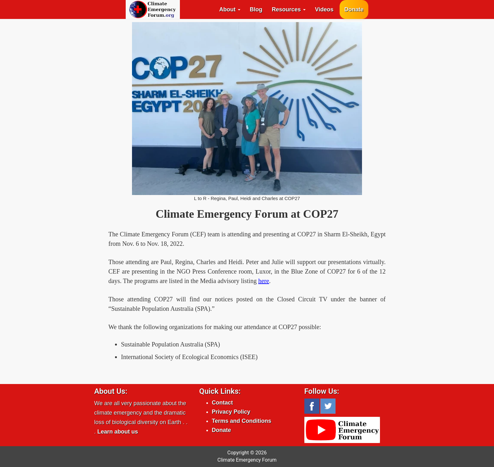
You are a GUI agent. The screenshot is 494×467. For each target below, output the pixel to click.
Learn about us (117, 432)
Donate (354, 9)
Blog (256, 9)
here (263, 280)
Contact (222, 402)
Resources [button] (289, 9)
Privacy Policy (231, 412)
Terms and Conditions (241, 421)
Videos (324, 9)
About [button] (229, 9)
